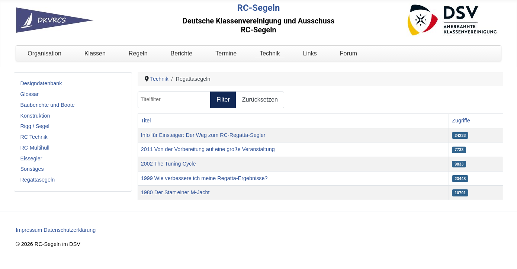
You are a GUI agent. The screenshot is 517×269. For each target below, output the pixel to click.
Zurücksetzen (260, 99)
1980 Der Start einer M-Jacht (175, 192)
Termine (226, 53)
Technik (270, 53)
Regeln (138, 53)
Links (310, 53)
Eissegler (31, 158)
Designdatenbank (41, 83)
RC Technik (33, 137)
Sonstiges (32, 169)
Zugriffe (461, 121)
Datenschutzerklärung (70, 230)
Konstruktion (35, 116)
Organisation (44, 53)
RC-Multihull (34, 148)
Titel (146, 121)
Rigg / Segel (34, 126)
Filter (223, 99)
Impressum (29, 230)
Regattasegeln (37, 180)
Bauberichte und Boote (47, 105)
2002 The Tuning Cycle (168, 164)
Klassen (95, 53)
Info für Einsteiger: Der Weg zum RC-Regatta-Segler (203, 135)
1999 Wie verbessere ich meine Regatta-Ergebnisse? (204, 178)
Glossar (29, 94)
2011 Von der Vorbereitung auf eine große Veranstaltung (208, 149)
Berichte (182, 53)
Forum (348, 53)
